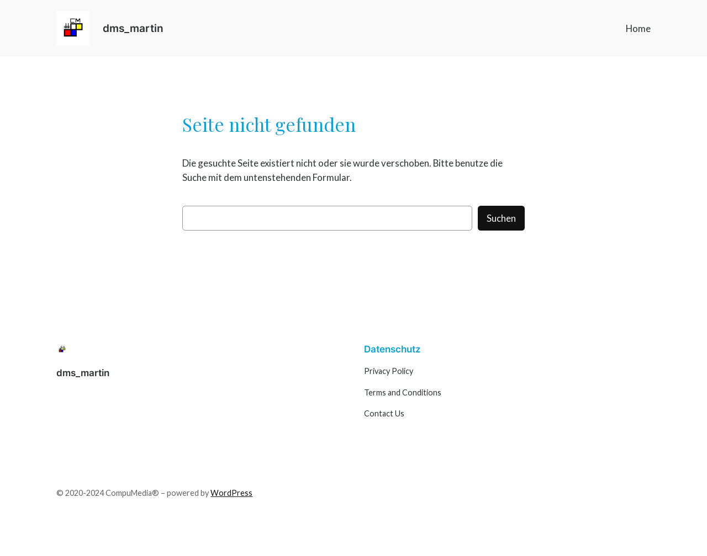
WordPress (231, 493)
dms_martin (133, 28)
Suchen (501, 218)
